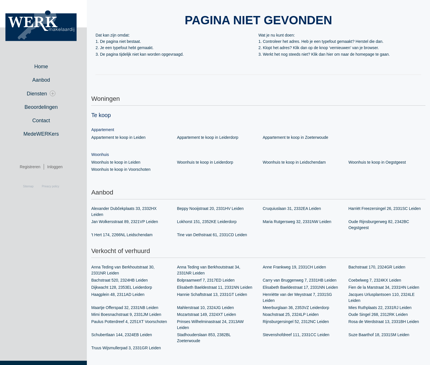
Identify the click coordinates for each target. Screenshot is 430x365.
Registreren (34, 167)
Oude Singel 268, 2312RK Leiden (381, 315)
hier (332, 54)
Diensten (45, 94)
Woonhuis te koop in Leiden (118, 162)
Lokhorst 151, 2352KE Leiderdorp (209, 222)
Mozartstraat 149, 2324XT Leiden (209, 315)
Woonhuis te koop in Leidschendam (297, 162)
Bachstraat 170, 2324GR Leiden (379, 267)
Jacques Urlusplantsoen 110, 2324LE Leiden (384, 297)
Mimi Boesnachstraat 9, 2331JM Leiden (129, 315)
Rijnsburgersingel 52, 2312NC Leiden (298, 322)
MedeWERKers (45, 134)
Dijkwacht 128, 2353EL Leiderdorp (124, 287)
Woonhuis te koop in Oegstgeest (380, 162)
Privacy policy (55, 186)
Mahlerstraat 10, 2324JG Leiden (208, 308)
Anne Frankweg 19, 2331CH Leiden (297, 267)
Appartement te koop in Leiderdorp (210, 137)
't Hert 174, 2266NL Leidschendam (124, 235)
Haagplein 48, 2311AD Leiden (120, 294)
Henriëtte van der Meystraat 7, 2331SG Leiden (300, 297)
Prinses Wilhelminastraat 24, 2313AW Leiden (212, 325)
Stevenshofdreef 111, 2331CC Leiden (298, 335)
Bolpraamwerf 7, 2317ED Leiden (208, 280)
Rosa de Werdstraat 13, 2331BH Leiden (386, 322)
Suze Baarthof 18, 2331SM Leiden (381, 335)
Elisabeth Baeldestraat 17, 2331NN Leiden (303, 287)
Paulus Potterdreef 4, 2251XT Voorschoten (132, 322)
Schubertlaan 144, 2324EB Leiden (124, 335)
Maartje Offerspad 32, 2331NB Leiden (127, 308)
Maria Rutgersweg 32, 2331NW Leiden (299, 222)
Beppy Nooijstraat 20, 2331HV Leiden (212, 208)
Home (46, 66)
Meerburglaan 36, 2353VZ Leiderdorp (298, 308)
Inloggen (59, 167)
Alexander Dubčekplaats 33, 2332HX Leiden (126, 211)
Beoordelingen (45, 107)
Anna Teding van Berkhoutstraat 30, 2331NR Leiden (125, 270)
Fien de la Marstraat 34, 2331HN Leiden (386, 287)
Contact (46, 120)
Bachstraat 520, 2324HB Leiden (122, 280)
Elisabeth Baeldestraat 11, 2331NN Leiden (217, 287)
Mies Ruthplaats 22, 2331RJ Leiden (382, 308)
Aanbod (46, 80)
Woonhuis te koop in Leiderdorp (207, 162)
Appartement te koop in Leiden (121, 137)
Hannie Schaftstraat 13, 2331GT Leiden (214, 294)
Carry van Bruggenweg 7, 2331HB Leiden (302, 280)
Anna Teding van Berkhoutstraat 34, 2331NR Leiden (211, 270)
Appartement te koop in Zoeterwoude (298, 137)
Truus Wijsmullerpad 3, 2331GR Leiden (129, 348)
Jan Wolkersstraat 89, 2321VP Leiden (127, 222)
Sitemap (33, 186)
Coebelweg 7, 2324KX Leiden (377, 280)
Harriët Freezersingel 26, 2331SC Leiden (387, 208)
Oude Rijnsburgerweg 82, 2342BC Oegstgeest (381, 225)
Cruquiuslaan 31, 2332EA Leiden (294, 208)
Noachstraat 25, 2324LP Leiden (293, 315)
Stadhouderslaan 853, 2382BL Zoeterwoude (206, 338)
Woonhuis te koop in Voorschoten (123, 169)
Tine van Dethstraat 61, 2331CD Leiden (214, 235)
